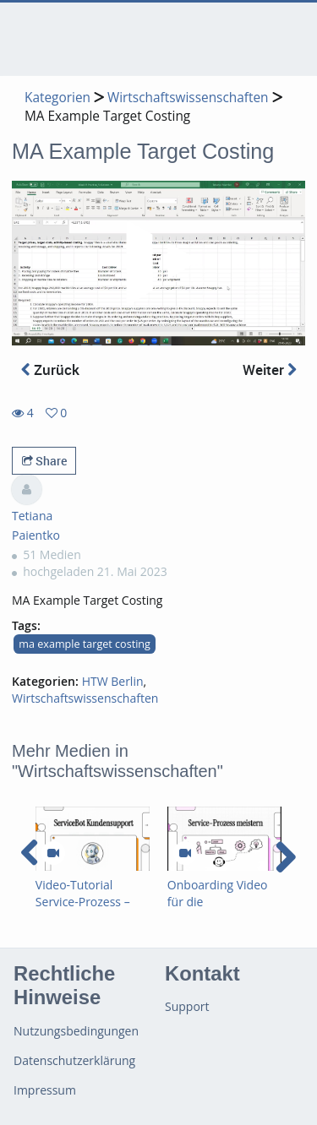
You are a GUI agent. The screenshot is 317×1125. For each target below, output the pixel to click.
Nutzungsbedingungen (76, 1031)
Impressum (45, 1090)
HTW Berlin (113, 681)
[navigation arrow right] (285, 857)
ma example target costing (84, 644)
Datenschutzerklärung (74, 1060)
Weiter (270, 369)
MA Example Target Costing (107, 116)
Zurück (50, 369)
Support (187, 1006)
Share (44, 461)
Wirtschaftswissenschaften (188, 97)
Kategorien (57, 97)
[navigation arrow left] (30, 853)
